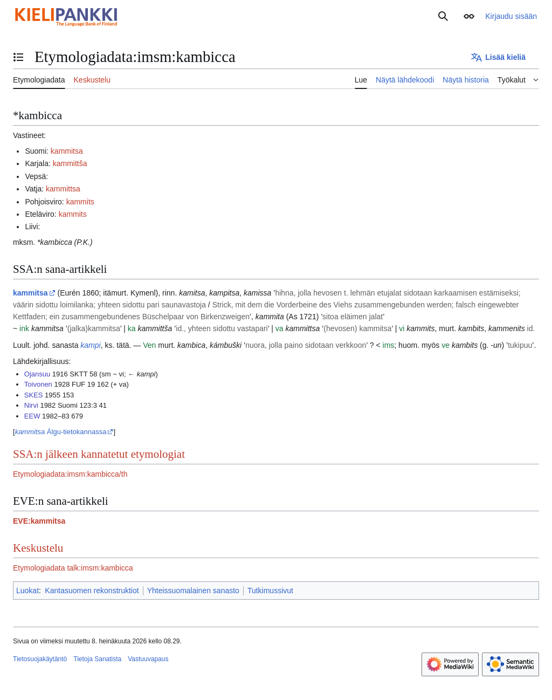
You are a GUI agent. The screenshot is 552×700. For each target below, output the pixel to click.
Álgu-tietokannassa (61, 432)
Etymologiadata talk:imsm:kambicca (73, 568)
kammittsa (63, 188)
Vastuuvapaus (148, 659)
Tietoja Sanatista (97, 659)
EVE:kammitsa (39, 521)
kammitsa (67, 151)
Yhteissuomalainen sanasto (193, 590)
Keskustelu (38, 547)
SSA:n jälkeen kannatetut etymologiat (99, 454)
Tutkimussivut (270, 590)
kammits (80, 201)
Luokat (27, 590)
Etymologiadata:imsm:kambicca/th (70, 474)
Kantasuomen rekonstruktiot (92, 590)
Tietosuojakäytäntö (40, 659)
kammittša (70, 163)
